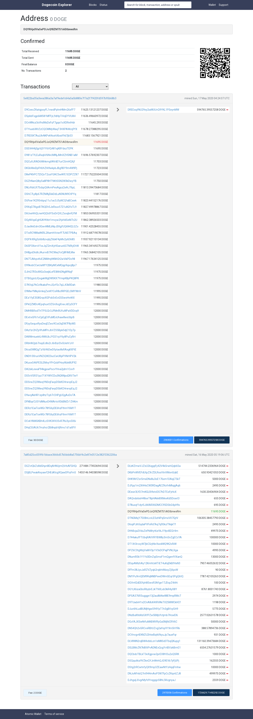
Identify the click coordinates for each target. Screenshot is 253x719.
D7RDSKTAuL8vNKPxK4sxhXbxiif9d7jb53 (49, 135)
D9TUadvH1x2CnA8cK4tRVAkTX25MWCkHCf (154, 602)
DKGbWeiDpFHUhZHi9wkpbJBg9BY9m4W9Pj (51, 168)
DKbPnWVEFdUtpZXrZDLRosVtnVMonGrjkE (153, 472)
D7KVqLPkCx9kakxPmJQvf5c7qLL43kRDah (50, 284)
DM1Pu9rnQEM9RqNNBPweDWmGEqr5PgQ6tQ (155, 576)
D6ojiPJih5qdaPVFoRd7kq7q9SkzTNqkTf (152, 524)
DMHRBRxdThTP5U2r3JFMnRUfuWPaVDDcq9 (52, 310)
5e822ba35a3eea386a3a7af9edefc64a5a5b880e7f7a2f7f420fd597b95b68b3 (69, 98)
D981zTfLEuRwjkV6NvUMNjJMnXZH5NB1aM (51, 154)
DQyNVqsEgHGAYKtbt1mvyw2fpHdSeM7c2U (51, 219)
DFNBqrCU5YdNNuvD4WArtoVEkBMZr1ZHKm (51, 401)
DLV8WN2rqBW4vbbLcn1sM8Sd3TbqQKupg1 (154, 641)
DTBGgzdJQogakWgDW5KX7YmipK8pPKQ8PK (52, 278)
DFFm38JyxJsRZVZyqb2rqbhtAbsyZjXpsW (153, 569)
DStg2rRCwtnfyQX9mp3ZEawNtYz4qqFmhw (154, 667)
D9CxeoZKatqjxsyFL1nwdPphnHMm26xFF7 (50, 109)
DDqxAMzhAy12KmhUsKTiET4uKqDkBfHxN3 (154, 563)
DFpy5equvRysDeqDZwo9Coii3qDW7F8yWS (50, 323)
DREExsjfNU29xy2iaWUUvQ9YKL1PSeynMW (153, 109)
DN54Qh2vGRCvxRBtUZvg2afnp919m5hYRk (154, 628)
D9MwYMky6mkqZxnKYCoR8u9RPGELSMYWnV (53, 291)
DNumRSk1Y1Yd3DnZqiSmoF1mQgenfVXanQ (155, 556)
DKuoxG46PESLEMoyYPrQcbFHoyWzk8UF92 (51, 362)
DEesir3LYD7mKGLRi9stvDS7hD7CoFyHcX (152, 491)
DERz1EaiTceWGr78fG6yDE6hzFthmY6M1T (50, 408)
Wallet (212, 4)
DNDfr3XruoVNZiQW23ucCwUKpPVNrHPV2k (50, 356)
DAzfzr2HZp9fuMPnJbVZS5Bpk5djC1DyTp (50, 330)
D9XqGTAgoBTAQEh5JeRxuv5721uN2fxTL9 (51, 206)
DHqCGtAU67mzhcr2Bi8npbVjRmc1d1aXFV (50, 427)
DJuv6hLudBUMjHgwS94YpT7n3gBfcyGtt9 (153, 608)
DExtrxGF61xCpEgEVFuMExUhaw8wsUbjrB (49, 317)
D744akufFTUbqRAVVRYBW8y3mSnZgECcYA (155, 537)
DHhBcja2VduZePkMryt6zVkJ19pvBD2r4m (153, 530)
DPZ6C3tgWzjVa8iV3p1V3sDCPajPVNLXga (153, 550)
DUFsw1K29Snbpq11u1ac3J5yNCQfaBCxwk (51, 200)
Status (103, 4)
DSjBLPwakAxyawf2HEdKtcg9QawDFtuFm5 (50, 472)
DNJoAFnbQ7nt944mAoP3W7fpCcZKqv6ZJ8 (154, 673)
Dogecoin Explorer (57, 5)
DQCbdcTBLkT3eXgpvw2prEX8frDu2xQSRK (153, 654)
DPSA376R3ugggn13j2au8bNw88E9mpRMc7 (154, 595)
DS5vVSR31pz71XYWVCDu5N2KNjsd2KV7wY (51, 375)
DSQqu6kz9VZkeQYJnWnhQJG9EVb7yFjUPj (153, 660)
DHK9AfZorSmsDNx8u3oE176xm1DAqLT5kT (154, 478)
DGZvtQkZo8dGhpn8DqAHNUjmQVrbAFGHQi (51, 465)
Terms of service (54, 713)
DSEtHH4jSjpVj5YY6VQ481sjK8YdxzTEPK (49, 148)
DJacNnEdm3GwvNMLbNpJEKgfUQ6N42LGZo (51, 226)
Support (223, 4)
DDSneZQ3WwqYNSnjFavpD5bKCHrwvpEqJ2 (51, 381)
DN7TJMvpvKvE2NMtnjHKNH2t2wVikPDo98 (50, 258)
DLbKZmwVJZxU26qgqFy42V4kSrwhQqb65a (154, 465)
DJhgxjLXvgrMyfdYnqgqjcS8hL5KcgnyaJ (152, 680)
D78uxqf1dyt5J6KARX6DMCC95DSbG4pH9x (154, 504)
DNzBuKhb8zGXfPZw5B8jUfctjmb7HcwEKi (153, 615)
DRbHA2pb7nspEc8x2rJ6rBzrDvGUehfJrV (49, 343)
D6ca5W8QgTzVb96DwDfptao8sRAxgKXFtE (50, 349)
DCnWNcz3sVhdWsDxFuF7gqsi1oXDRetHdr (50, 122)
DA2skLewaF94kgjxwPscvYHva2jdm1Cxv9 (49, 369)
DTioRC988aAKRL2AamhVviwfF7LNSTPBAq (51, 232)
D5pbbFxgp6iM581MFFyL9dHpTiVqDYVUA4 (50, 116)
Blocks (93, 4)
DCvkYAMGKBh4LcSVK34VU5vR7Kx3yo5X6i (50, 420)
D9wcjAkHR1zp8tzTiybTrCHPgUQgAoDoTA (50, 395)
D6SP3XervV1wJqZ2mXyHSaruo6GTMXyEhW (52, 245)
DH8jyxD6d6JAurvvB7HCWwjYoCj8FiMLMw (50, 252)
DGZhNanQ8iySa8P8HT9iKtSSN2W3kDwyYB (51, 180)
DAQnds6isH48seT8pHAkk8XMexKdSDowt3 (153, 498)
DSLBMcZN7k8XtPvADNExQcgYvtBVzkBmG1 (154, 647)
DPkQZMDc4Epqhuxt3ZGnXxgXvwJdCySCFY (51, 304)
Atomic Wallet (33, 713)
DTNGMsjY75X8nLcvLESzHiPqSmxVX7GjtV (153, 517)
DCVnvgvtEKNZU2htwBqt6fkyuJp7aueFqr (152, 634)
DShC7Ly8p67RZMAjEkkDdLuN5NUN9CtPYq (50, 193)
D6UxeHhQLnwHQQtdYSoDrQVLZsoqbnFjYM (51, 213)
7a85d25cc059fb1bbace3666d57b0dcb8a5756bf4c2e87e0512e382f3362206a (70, 454)
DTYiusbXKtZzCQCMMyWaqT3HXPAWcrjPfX (51, 129)
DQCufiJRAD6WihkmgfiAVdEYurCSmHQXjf (50, 161)
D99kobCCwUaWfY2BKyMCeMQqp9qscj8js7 (51, 265)
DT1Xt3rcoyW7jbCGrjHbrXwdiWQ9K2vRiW (152, 543)
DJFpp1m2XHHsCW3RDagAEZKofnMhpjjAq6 (154, 485)
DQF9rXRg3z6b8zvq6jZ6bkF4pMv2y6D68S (50, 239)
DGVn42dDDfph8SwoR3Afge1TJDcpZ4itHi (153, 582)
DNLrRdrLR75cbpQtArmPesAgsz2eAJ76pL (50, 187)
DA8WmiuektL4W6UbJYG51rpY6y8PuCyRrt (50, 336)
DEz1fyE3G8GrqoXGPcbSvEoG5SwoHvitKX (50, 297)
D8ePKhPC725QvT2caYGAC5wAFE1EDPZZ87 (52, 174)
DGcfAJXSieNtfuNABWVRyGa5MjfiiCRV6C (152, 621)
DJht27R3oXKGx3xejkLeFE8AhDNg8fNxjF (49, 271)
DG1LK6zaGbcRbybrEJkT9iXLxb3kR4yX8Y (152, 589)
